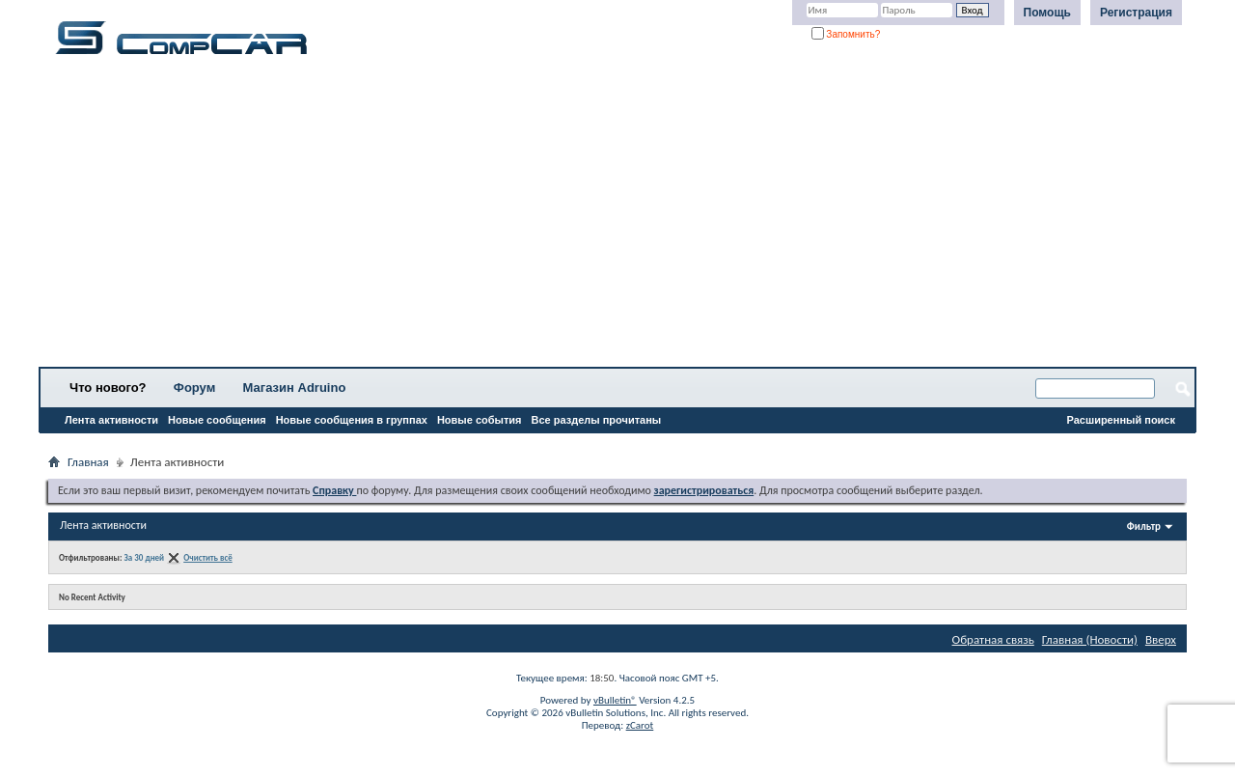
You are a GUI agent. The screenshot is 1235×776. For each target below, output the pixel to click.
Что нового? (108, 387)
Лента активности (111, 420)
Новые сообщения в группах (351, 420)
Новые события (479, 420)
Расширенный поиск (1121, 420)
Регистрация (1136, 12)
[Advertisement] (603, 217)
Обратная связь (993, 639)
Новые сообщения (217, 420)
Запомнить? (846, 34)
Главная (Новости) (1090, 639)
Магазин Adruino (294, 387)
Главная (88, 462)
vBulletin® (615, 700)
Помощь (1047, 12)
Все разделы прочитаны (596, 420)
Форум (194, 387)
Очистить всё (208, 557)
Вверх (1160, 639)
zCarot (640, 725)
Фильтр (1144, 526)
